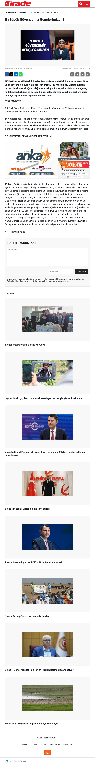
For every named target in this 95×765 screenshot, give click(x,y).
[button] (77, 74)
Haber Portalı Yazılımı (17, 761)
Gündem (22, 12)
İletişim (43, 745)
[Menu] (87, 4)
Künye (35, 745)
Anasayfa (10, 12)
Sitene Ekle (67, 745)
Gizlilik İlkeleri (54, 745)
